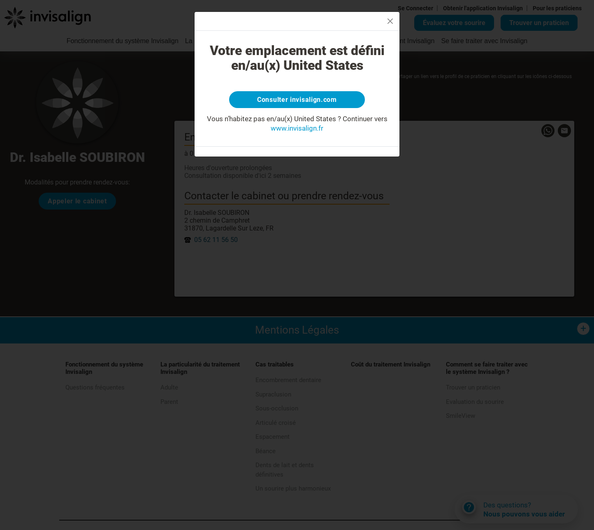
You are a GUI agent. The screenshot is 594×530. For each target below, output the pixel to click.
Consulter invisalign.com (297, 101)
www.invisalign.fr (297, 130)
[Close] (390, 21)
